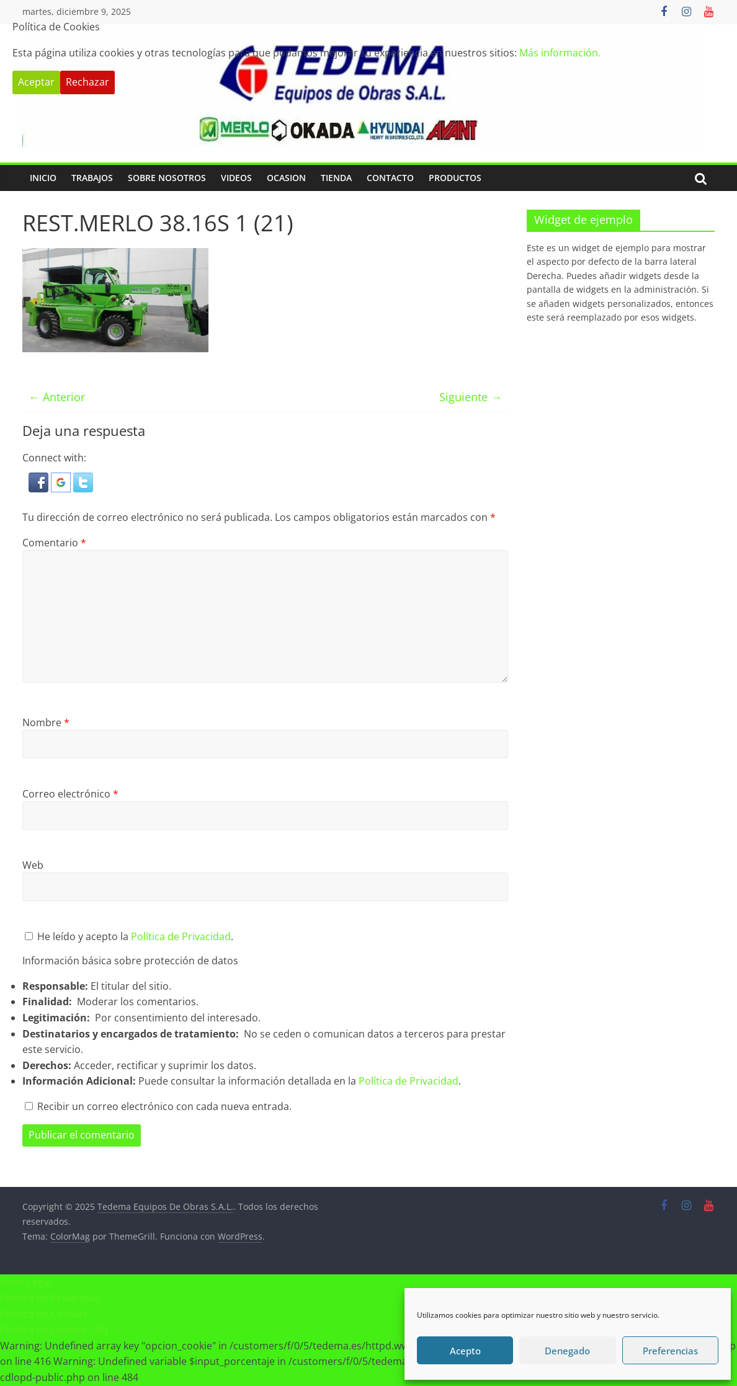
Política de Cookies (43, 1314)
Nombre (45, 722)
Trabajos (92, 178)
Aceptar (36, 82)
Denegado (567, 1350)
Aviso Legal (25, 1282)
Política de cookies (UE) (54, 1329)
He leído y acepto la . (129, 936)
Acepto (465, 1350)
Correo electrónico (70, 794)
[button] (40, 480)
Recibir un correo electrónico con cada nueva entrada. (164, 1106)
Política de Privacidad (181, 936)
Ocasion (286, 178)
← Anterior (57, 396)
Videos (236, 178)
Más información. (560, 53)
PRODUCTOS (455, 178)
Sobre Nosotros (167, 178)
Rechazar (87, 82)
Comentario (54, 542)
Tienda (336, 178)
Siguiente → (470, 396)
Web (32, 865)
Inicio (43, 178)
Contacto (390, 178)
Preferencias (670, 1350)
